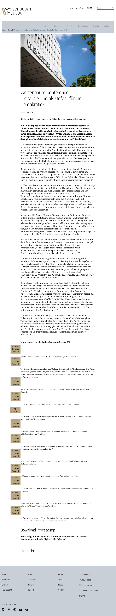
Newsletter (80, 8)
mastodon (14, 604)
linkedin (3, 604)
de (88, 8)
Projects (30, 584)
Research (60, 16)
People (61, 569)
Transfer (72, 16)
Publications (86, 16)
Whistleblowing (85, 580)
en (91, 8)
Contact (61, 584)
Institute (110, 16)
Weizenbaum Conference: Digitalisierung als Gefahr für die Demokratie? (40, 25)
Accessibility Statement (89, 585)
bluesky (26, 604)
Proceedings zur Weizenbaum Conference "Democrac (46, 531)
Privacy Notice (85, 574)
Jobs (60, 574)
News (49, 16)
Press (71, 8)
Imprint (82, 590)
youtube (20, 604)
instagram (9, 604)
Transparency (85, 569)
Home (4, 25)
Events (99, 16)
